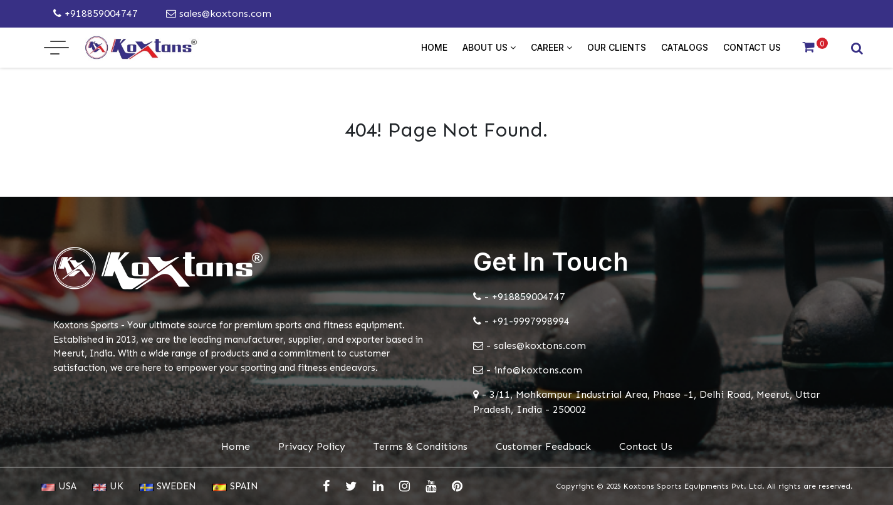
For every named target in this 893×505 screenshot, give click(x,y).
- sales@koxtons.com (529, 345)
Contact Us (752, 47)
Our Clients (616, 47)
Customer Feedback (543, 446)
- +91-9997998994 (521, 321)
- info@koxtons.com (527, 370)
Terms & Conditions (420, 446)
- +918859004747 (519, 297)
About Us (489, 47)
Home (434, 47)
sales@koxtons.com (218, 13)
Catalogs (684, 47)
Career (551, 47)
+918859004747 (95, 13)
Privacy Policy (311, 446)
